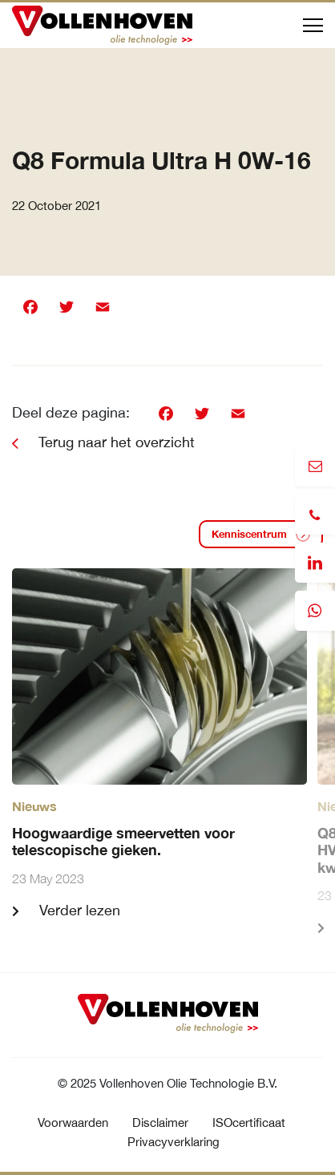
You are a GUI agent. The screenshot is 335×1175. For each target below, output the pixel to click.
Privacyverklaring (173, 1142)
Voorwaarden (73, 1122)
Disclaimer (160, 1122)
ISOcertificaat (248, 1122)
